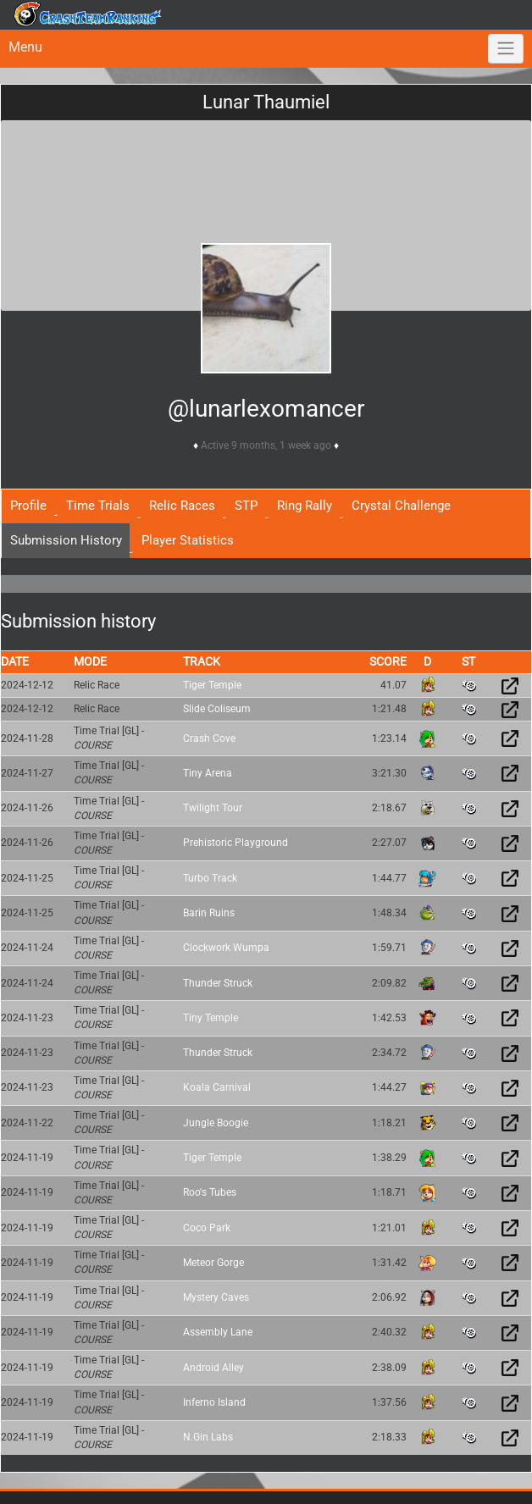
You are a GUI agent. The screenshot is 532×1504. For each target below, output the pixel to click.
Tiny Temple (210, 1018)
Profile (28, 505)
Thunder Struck (217, 983)
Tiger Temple (212, 685)
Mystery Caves (216, 1297)
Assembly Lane (217, 1332)
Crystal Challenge (401, 505)
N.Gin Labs (208, 1437)
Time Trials (98, 505)
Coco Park (206, 1228)
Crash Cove (209, 738)
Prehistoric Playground (235, 843)
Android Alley (213, 1368)
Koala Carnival (217, 1087)
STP (246, 505)
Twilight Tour (212, 808)
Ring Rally (304, 505)
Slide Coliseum (217, 709)
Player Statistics (187, 540)
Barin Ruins (209, 913)
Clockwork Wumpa (226, 948)
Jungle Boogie (215, 1123)
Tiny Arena (207, 773)
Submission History (66, 540)
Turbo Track (210, 878)
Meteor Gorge (213, 1263)
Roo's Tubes (209, 1192)
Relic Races (182, 505)
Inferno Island (214, 1402)
